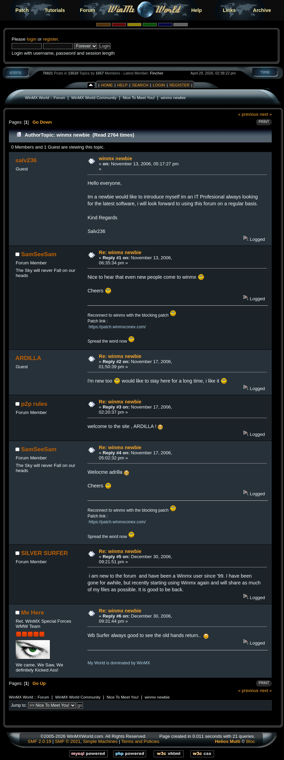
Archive (262, 10)
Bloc (250, 741)
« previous (248, 114)
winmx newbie (173, 97)
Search (140, 85)
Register (179, 85)
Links (229, 10)
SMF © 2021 (68, 741)
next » (266, 114)
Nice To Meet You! (139, 97)
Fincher (156, 73)
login (31, 39)
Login (159, 85)
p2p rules (34, 403)
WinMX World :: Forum (45, 97)
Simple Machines (100, 741)
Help (196, 10)
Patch (22, 10)
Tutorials (55, 10)
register (50, 39)
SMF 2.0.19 (39, 741)
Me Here (32, 612)
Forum (87, 10)
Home (107, 85)
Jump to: (19, 705)
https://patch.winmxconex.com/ (117, 326)
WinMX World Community (93, 97)
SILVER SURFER (44, 553)
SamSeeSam (39, 254)
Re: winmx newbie (120, 252)
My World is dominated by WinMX (118, 663)
